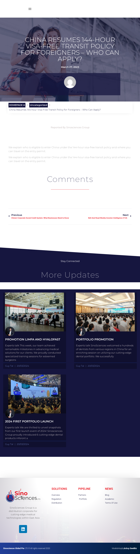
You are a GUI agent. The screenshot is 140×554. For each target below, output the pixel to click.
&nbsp (130, 548)
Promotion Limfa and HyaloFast (32, 339)
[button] (30, 8)
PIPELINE (84, 488)
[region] (41, 531)
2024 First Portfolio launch (29, 421)
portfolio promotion (95, 339)
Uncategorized (38, 105)
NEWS (109, 488)
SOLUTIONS (59, 488)
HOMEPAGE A (17, 105)
